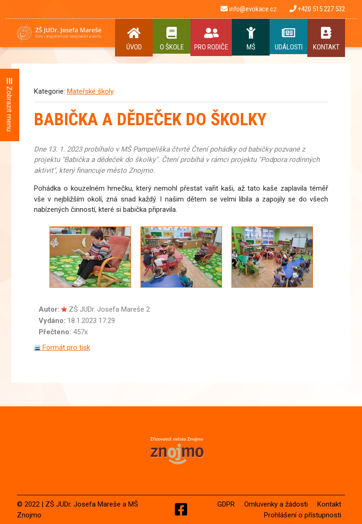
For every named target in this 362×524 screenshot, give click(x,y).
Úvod (134, 39)
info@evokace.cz (249, 9)
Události (288, 39)
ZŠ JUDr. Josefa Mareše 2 (109, 309)
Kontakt (326, 39)
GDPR (226, 504)
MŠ (251, 39)
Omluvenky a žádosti (276, 504)
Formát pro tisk (62, 347)
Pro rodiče (211, 39)
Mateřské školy (90, 91)
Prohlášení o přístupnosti (302, 515)
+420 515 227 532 (317, 9)
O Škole (171, 39)
